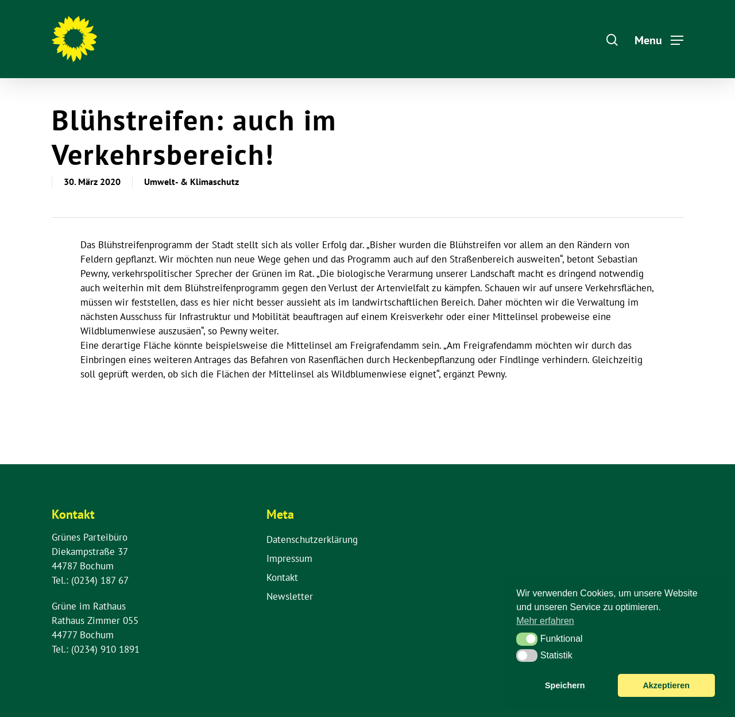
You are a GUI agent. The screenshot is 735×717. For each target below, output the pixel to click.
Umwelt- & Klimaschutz (191, 181)
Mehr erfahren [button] (545, 621)
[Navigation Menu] (659, 39)
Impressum (289, 558)
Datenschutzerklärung (312, 539)
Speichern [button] (565, 685)
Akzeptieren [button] (666, 685)
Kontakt (282, 577)
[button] (526, 639)
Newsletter (289, 596)
